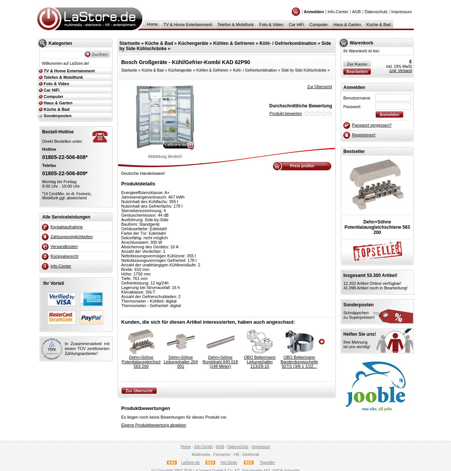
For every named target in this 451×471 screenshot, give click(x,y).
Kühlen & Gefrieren (233, 43)
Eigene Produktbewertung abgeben (153, 425)
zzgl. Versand (400, 71)
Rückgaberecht (64, 256)
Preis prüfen (302, 166)
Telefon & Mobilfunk (236, 24)
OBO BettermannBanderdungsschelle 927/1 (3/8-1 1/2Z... (299, 362)
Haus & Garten (347, 24)
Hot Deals (229, 462)
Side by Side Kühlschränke (303, 70)
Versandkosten (64, 246)
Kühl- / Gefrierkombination (287, 43)
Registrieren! (363, 135)
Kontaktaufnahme (66, 227)
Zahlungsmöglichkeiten (71, 236)
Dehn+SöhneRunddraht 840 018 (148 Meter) (220, 362)
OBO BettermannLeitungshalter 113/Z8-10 (260, 362)
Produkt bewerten (286, 113)
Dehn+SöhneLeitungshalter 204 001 (181, 362)
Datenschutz (375, 11)
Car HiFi (296, 24)
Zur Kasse (357, 64)
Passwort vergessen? (372, 125)
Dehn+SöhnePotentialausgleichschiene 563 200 (141, 362)
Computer (318, 24)
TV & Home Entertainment (187, 24)
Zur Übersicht (319, 86)
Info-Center (338, 11)
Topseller (267, 462)
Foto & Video (271, 24)
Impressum (402, 11)
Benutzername (356, 98)
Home (152, 24)
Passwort (351, 106)
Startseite (129, 43)
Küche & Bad (379, 24)
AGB (356, 11)
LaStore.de (190, 462)
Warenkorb (361, 43)
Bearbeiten (357, 71)
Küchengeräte (193, 43)
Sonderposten (58, 115)
